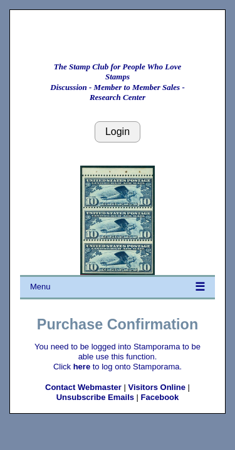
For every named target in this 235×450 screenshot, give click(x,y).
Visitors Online (156, 387)
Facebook (160, 397)
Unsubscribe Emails (95, 397)
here (81, 366)
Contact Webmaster (83, 387)
